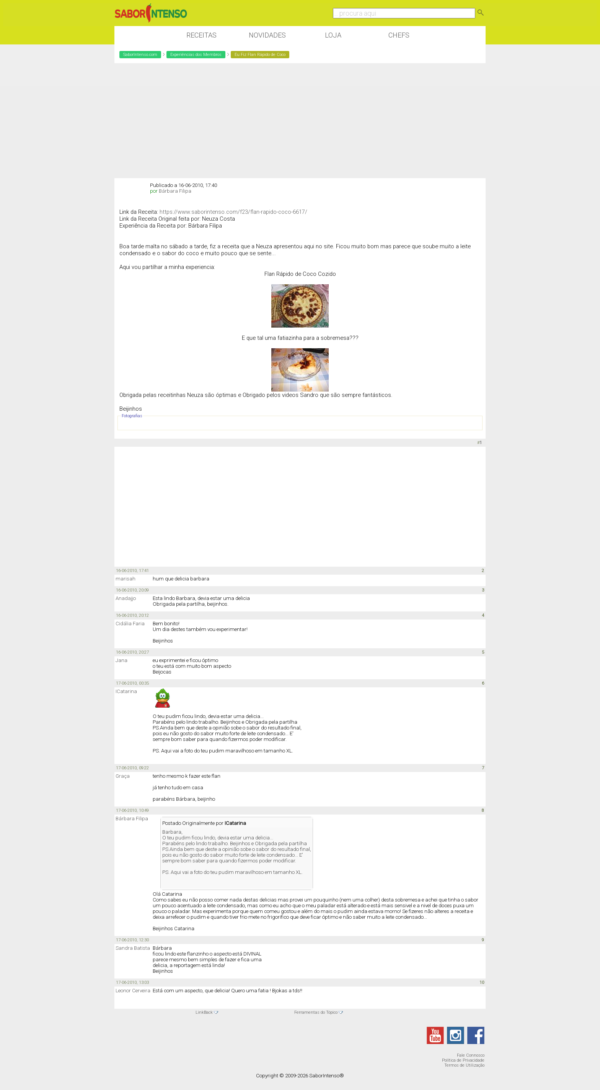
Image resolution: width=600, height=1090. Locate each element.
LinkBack (204, 1012)
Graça (123, 776)
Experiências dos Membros (196, 54)
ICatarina (126, 691)
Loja (333, 35)
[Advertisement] (300, 120)
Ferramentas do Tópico (316, 1012)
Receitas (201, 35)
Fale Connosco (470, 1055)
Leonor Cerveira (133, 990)
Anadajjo (126, 598)
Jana (121, 660)
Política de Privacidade (463, 1060)
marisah (125, 579)
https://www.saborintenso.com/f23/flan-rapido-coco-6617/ (233, 211)
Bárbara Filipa (175, 191)
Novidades (267, 35)
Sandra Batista (133, 948)
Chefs (398, 35)
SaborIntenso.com (140, 54)
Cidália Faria (130, 623)
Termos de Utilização (464, 1065)
